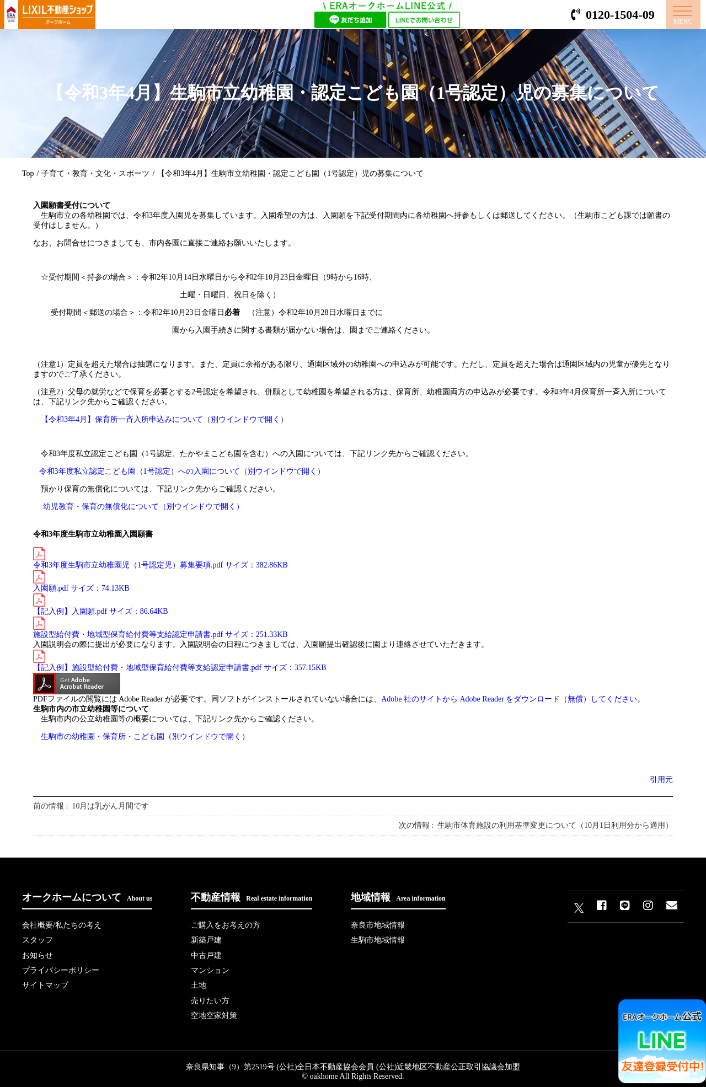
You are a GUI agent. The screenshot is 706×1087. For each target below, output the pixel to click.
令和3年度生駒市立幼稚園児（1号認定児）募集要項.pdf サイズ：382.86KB (160, 558)
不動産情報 (251, 897)
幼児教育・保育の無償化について (143, 506)
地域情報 (398, 897)
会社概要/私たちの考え (61, 925)
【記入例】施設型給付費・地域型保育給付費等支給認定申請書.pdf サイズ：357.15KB (180, 661)
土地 (198, 982)
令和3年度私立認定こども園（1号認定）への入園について (182, 471)
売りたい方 (210, 997)
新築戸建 (206, 939)
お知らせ (37, 954)
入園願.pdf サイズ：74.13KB (81, 581)
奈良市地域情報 (378, 925)
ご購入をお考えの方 (225, 925)
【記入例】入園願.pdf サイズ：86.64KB (100, 604)
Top (28, 173)
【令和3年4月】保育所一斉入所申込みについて (164, 419)
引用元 (661, 779)
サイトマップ (45, 982)
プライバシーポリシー (60, 968)
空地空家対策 (214, 1011)
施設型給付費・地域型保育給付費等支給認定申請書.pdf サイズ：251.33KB (160, 628)
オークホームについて (87, 897)
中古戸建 (206, 954)
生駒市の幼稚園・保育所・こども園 (145, 736)
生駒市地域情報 (378, 939)
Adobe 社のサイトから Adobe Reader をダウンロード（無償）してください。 (513, 699)
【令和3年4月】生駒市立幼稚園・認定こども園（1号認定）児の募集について (290, 173)
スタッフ (37, 939)
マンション (210, 968)
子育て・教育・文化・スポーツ (95, 173)
